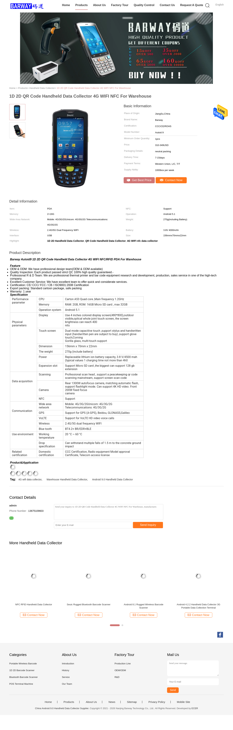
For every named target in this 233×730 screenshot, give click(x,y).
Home (66, 5)
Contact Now (171, 180)
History (65, 670)
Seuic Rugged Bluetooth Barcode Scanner (88, 604)
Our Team (67, 684)
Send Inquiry (148, 524)
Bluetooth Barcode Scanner (23, 677)
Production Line (123, 663)
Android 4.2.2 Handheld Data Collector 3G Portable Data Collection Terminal (198, 606)
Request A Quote (191, 5)
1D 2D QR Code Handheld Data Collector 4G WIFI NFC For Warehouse (94, 88)
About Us (99, 5)
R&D (117, 677)
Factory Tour (119, 5)
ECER (195, 708)
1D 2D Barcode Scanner (21, 670)
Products (81, 5)
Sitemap (132, 702)
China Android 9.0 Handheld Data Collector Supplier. (62, 708)
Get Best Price (139, 180)
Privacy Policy (156, 702)
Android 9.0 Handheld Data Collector (112, 479)
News (111, 702)
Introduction (68, 663)
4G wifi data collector (29, 479)
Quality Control (144, 5)
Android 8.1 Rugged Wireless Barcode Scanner (143, 606)
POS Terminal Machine (21, 684)
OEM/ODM (120, 670)
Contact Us (167, 5)
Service (66, 677)
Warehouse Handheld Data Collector (67, 479)
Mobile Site (183, 702)
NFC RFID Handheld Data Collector (33, 604)
